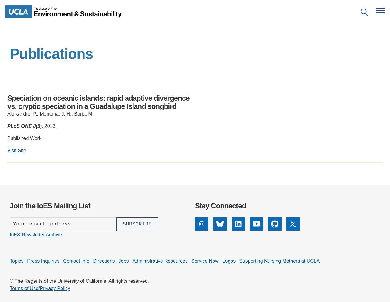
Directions (104, 261)
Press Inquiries (43, 261)
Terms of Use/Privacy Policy (40, 288)
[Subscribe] (137, 224)
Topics (16, 261)
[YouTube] (256, 229)
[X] (293, 229)
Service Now (205, 261)
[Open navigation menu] (380, 10)
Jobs (124, 261)
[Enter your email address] (63, 224)
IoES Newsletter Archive (36, 234)
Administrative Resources (159, 261)
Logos (229, 261)
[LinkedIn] (238, 229)
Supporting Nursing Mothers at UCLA (279, 261)
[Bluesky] (220, 229)
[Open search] (364, 13)
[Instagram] (201, 229)
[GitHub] (275, 229)
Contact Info (76, 261)
